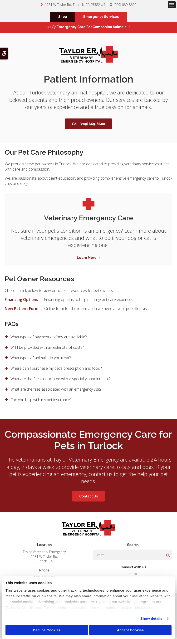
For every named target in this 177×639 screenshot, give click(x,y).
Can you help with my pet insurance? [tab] (40, 400)
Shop (62, 17)
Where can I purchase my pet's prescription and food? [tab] (56, 369)
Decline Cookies (46, 630)
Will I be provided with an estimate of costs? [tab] (47, 348)
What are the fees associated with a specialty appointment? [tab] (60, 379)
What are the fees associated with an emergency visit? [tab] (55, 390)
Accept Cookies (130, 630)
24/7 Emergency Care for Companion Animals (86, 27)
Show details (151, 618)
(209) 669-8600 (125, 4)
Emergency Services (101, 17)
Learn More (87, 258)
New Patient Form (21, 309)
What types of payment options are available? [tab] (48, 337)
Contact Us (88, 497)
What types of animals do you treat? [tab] (40, 358)
